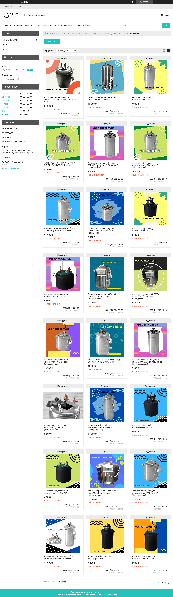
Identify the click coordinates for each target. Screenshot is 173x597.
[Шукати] (166, 25)
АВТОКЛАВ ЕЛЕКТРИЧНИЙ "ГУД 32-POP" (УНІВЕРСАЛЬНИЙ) (60, 229)
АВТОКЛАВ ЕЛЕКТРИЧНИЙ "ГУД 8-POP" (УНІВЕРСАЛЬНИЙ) (60, 164)
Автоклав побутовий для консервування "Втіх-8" (56, 295)
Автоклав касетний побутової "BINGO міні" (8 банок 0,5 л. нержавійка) (102, 230)
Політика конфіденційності (107, 594)
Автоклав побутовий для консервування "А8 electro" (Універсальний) (56, 362)
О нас (37, 25)
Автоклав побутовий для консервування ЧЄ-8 (143, 229)
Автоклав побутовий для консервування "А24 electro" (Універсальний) (145, 165)
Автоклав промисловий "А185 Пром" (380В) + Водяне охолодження (102, 296)
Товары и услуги (21, 25)
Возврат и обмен (83, 25)
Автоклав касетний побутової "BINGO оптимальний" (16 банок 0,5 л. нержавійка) (147, 362)
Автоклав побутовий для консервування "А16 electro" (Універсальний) (145, 493)
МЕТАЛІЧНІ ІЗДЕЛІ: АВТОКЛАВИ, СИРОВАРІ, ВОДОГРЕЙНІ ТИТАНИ (97, 33)
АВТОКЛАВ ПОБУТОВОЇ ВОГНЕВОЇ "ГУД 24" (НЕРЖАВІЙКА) (56, 427)
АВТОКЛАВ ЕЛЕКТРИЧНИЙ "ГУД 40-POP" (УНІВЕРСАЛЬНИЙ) (60, 557)
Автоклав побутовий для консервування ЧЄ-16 (143, 426)
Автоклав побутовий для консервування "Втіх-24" (143, 557)
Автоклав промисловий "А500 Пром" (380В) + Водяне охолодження (102, 493)
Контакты (47, 25)
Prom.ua (99, 592)
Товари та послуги (56, 33)
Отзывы (5, 49)
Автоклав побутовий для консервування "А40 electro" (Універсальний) (101, 427)
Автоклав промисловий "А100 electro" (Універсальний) (102, 98)
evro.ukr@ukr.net (12, 169)
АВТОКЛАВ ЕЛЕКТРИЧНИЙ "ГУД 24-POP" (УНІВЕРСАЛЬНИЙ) (104, 361)
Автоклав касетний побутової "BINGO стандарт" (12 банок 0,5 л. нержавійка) (103, 165)
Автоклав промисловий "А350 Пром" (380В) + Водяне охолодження (145, 296)
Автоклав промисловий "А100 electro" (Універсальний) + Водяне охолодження (60, 99)
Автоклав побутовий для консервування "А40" (143, 98)
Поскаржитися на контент (85, 594)
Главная (7, 25)
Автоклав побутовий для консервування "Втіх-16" (56, 492)
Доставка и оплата (63, 25)
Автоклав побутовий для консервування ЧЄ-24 (99, 557)
